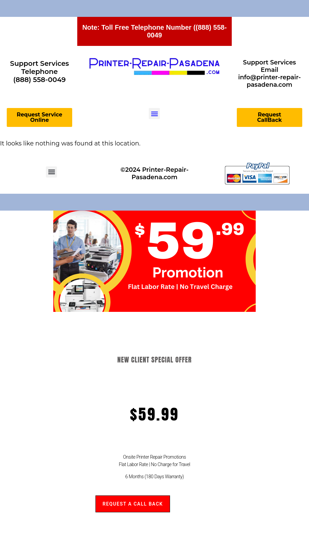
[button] (154, 113)
